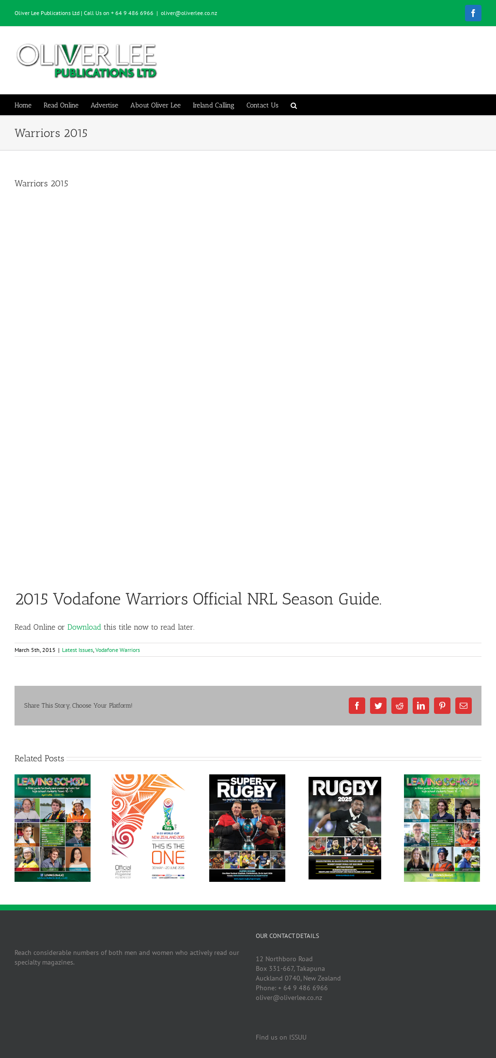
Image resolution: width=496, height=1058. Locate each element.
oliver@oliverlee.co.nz (189, 12)
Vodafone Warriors (117, 649)
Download (84, 627)
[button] (294, 104)
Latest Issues (77, 649)
